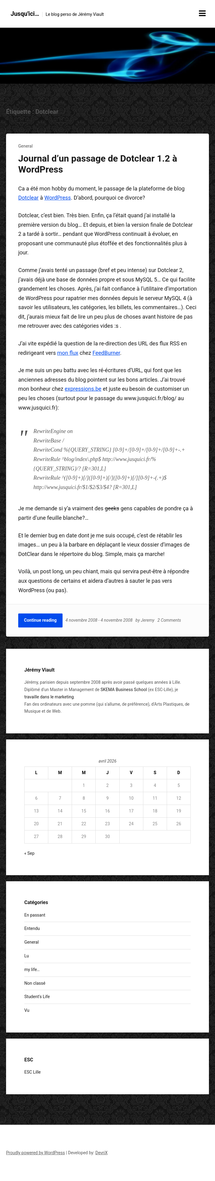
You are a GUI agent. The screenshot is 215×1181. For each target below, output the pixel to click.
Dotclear (28, 197)
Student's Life (37, 996)
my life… (32, 969)
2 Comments (169, 620)
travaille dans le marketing (49, 696)
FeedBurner (106, 353)
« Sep (29, 853)
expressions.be (83, 389)
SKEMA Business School (124, 689)
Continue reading (40, 620)
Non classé (34, 983)
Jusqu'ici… (25, 13)
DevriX (101, 1152)
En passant (34, 915)
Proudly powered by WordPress (35, 1152)
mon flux (67, 353)
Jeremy (148, 620)
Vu (26, 1010)
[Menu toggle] (202, 13)
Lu (26, 955)
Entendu (32, 928)
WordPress (57, 197)
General (25, 146)
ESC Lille (32, 1072)
